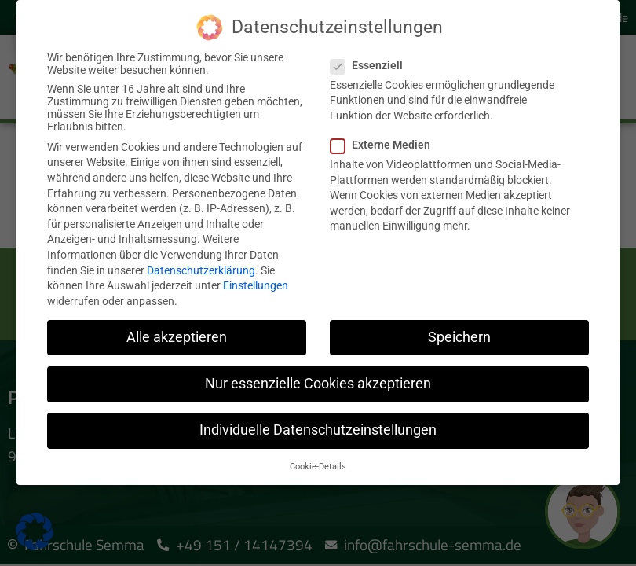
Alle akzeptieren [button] (176, 333)
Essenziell (371, 61)
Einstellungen (255, 281)
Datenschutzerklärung (201, 266)
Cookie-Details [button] (318, 463)
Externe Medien (385, 140)
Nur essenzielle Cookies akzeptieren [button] (318, 380)
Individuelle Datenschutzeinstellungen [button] (318, 426)
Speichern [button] (459, 333)
